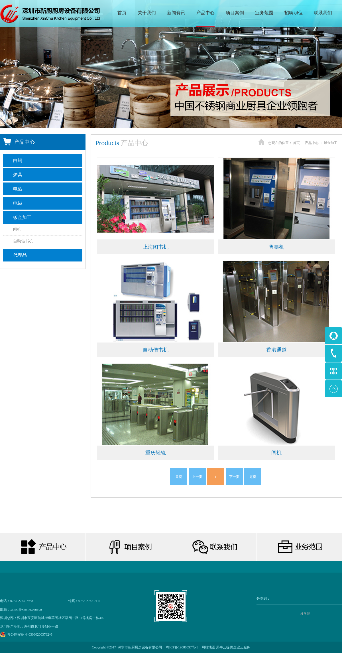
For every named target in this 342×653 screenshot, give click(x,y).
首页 (122, 12)
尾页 (252, 477)
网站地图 (207, 647)
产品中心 (312, 143)
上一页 (197, 477)
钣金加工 (330, 143)
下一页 (234, 477)
